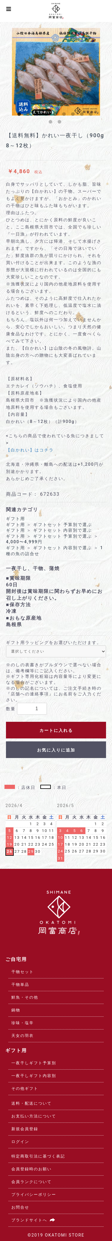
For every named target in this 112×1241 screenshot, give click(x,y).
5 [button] (56, 115)
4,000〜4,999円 (24, 541)
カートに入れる (56, 730)
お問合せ (20, 1207)
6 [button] (65, 115)
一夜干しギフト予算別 (33, 1063)
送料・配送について (31, 1103)
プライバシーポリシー (33, 1194)
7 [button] (74, 115)
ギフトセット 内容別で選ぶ (62, 530)
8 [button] (83, 115)
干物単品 (20, 984)
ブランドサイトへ (34, 1220)
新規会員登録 (24, 1129)
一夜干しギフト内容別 (33, 1075)
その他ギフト (24, 1088)
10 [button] (52, 123)
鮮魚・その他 (24, 997)
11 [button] (61, 123)
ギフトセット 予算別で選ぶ (62, 524)
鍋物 (15, 1010)
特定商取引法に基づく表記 (38, 1156)
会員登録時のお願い (31, 1169)
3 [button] (38, 115)
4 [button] (47, 115)
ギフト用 (15, 518)
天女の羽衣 (22, 1035)
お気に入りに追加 (56, 750)
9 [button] (92, 115)
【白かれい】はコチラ (30, 450)
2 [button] (29, 115)
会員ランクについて (31, 1182)
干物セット (22, 972)
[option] (56, 72)
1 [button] (20, 115)
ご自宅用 (16, 959)
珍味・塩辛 (22, 1023)
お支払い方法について (33, 1116)
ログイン (20, 1141)
